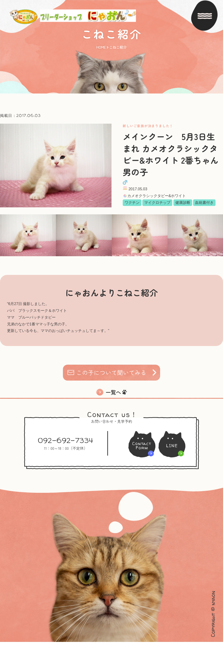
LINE (173, 459)
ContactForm (140, 459)
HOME (101, 41)
